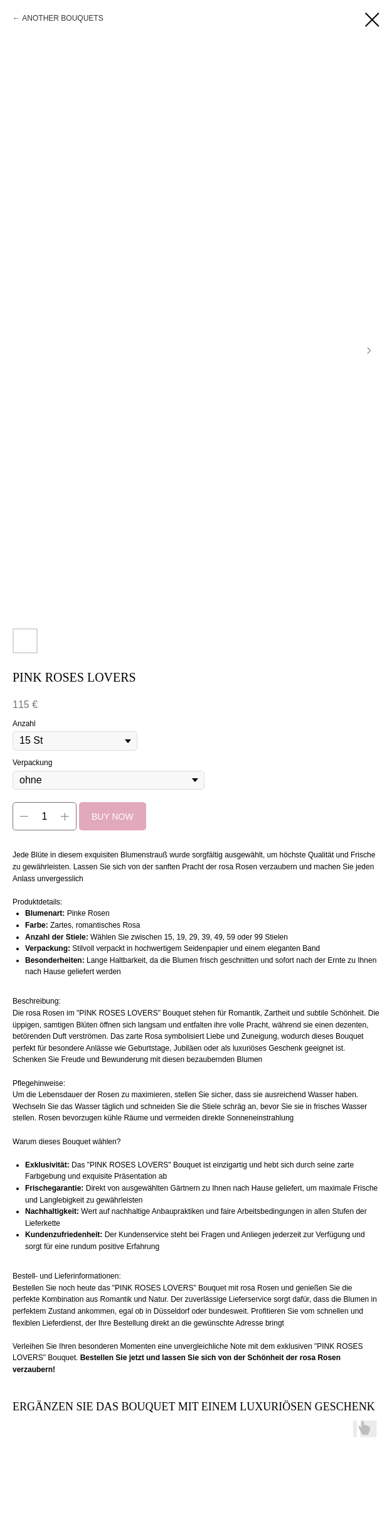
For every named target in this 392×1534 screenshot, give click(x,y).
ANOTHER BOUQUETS (62, 18)
